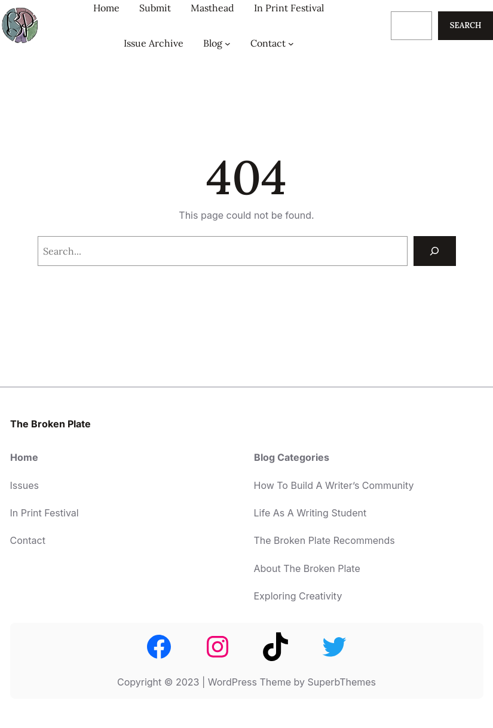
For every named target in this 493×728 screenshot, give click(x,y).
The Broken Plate (50, 424)
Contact (27, 540)
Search (466, 25)
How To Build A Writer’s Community (334, 485)
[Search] (435, 250)
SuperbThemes (341, 682)
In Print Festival (44, 513)
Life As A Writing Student (310, 513)
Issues (24, 485)
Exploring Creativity (298, 596)
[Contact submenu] (291, 43)
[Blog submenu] (228, 43)
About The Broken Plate (307, 568)
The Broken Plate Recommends (324, 540)
